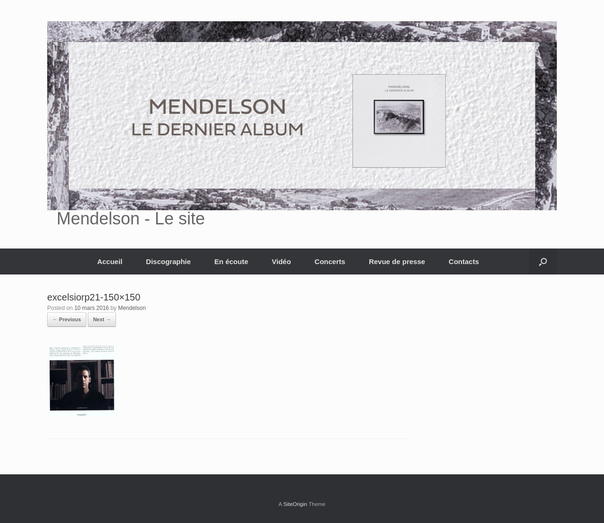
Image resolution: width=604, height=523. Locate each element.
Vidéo (281, 261)
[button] (543, 261)
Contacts (464, 261)
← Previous (66, 319)
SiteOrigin (295, 504)
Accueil (109, 261)
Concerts (330, 261)
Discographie (168, 261)
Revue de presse (397, 261)
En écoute (231, 261)
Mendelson (132, 308)
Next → (102, 319)
